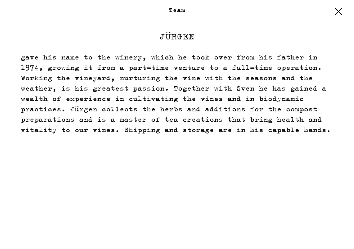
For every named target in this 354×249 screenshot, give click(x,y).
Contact (61, 235)
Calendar (25, 235)
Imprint (269, 235)
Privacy (303, 235)
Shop (240, 235)
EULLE (334, 235)
